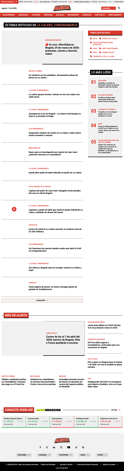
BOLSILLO (60, 15)
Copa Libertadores (110, 48)
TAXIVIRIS (36, 15)
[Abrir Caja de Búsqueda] (119, 8)
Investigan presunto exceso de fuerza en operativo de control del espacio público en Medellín (71, 451)
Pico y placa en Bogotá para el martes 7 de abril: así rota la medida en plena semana (105, 432)
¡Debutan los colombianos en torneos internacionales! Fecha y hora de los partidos (43, 449)
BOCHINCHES (73, 15)
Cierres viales (108, 52)
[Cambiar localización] (108, 8)
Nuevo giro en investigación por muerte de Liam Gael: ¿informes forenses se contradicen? (53, 153)
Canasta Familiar (7, 2)
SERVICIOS (86, 15)
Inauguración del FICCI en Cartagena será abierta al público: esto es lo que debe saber (105, 452)
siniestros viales (109, 39)
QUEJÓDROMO (9, 15)
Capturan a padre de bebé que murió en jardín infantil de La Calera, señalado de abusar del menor (56, 211)
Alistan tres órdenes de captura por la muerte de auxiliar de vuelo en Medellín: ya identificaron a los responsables (108, 148)
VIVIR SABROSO (114, 15)
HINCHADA (48, 15)
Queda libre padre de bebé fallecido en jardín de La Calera (55, 173)
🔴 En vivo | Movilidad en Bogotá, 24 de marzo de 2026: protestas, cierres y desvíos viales (62, 49)
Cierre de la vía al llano (103, 56)
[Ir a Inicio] (62, 8)
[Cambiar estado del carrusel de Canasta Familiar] (16, 2)
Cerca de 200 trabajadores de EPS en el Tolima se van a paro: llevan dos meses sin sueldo (108, 129)
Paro (95, 52)
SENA (95, 48)
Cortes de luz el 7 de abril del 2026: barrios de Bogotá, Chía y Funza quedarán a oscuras (63, 407)
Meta (95, 39)
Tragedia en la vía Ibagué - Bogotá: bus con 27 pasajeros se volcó (108, 114)
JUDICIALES (23, 15)
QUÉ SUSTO (100, 15)
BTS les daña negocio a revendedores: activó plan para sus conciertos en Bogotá (104, 412)
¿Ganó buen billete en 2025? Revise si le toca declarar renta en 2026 (104, 394)
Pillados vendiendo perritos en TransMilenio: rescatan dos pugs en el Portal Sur (14, 449)
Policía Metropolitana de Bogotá (103, 43)
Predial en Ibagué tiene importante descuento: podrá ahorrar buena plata (108, 99)
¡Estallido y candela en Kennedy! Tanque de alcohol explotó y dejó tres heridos (108, 85)
